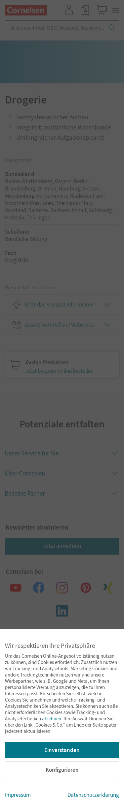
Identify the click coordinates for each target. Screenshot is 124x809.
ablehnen (51, 718)
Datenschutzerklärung (93, 794)
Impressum (18, 794)
